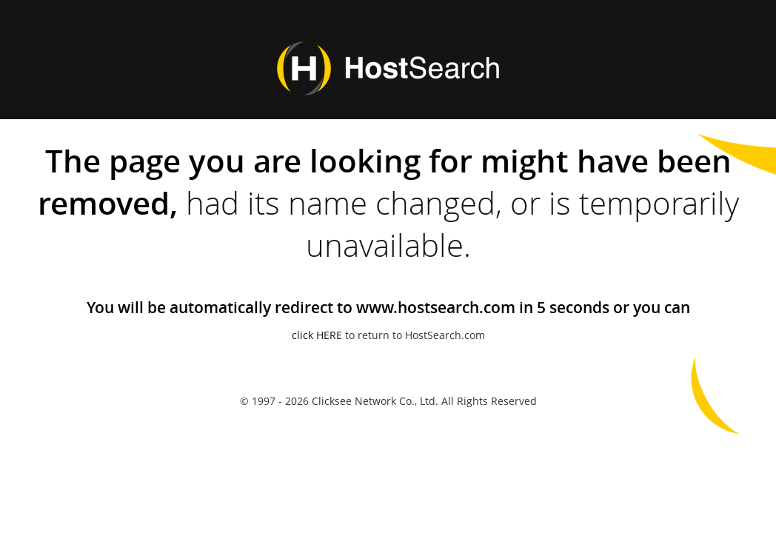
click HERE (317, 335)
